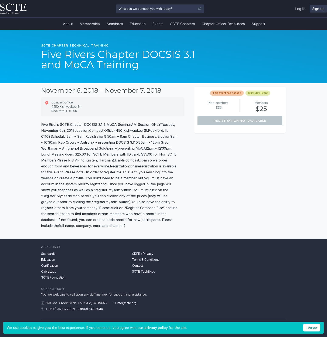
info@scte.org (127, 303)
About (68, 24)
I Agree (312, 327)
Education (138, 24)
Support (258, 24)
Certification (49, 265)
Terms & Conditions (145, 259)
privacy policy (156, 328)
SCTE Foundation (53, 277)
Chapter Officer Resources (223, 24)
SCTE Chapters (182, 24)
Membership (90, 24)
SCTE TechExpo (143, 271)
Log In (300, 9)
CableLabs (48, 271)
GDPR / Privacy (142, 253)
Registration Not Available (240, 121)
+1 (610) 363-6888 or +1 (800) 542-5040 (74, 309)
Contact (137, 265)
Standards (115, 24)
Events (157, 24)
